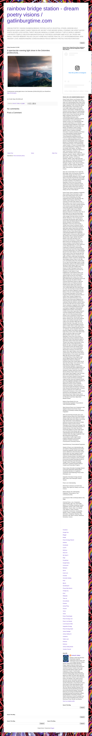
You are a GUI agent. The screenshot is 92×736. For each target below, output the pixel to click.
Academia (65, 636)
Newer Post (10, 153)
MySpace (65, 568)
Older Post (54, 153)
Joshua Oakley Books (68, 646)
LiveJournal (65, 565)
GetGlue (65, 542)
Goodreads (65, 545)
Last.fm (64, 547)
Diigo (64, 557)
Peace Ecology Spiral (68, 628)
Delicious (65, 550)
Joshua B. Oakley (75, 655)
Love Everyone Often (68, 623)
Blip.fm (64, 583)
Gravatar (65, 575)
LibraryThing (66, 606)
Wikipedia (65, 596)
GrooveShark (66, 601)
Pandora (65, 603)
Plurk (64, 580)
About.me (65, 552)
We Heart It (65, 555)
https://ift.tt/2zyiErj (11, 93)
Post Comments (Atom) (19, 155)
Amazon (65, 608)
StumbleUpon (66, 585)
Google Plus (66, 532)
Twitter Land (66, 639)
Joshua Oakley (68, 91)
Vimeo (64, 613)
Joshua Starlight (66, 631)
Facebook (65, 529)
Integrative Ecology (67, 626)
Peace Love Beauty (67, 621)
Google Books (66, 563)
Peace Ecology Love (67, 618)
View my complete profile (69, 701)
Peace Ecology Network (68, 540)
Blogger (64, 535)
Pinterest (65, 641)
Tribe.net (65, 598)
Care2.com (65, 573)
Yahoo (64, 611)
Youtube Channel (67, 649)
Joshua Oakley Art (67, 634)
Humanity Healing (67, 578)
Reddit (64, 537)
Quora (64, 570)
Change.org (65, 590)
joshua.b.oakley (78, 91)
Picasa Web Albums (67, 588)
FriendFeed (65, 560)
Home (32, 153)
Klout (64, 593)
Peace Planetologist (67, 616)
